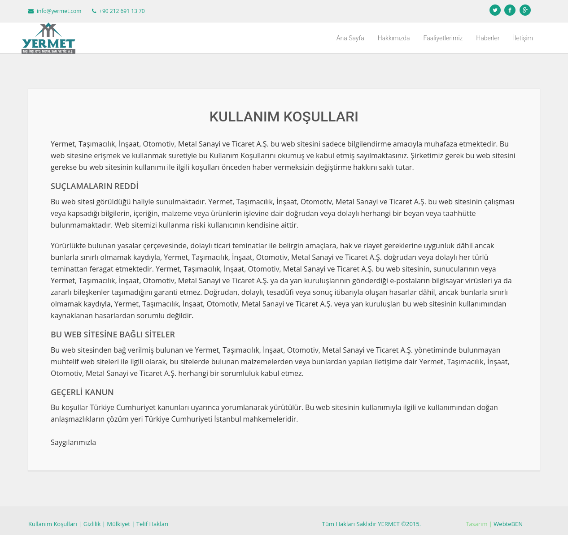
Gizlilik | (94, 524)
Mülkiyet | (121, 524)
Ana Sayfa (350, 38)
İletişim (523, 38)
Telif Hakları (152, 524)
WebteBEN (508, 524)
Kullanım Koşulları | (55, 524)
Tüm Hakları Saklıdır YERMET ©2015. (371, 524)
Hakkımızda (394, 38)
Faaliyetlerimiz (443, 38)
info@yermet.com (59, 11)
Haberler (487, 38)
